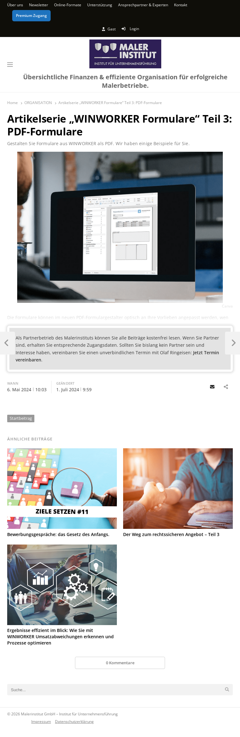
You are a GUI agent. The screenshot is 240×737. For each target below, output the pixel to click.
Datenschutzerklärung (74, 721)
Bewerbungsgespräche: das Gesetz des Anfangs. (58, 534)
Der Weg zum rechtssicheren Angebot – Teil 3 (171, 534)
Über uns (15, 5)
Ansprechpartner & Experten (143, 5)
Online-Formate (67, 5)
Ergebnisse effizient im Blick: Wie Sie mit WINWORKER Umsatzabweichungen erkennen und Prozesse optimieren (60, 636)
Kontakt (180, 5)
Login (130, 28)
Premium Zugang (31, 15)
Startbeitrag (21, 418)
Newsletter (38, 5)
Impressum (41, 721)
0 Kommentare (120, 663)
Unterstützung (99, 5)
